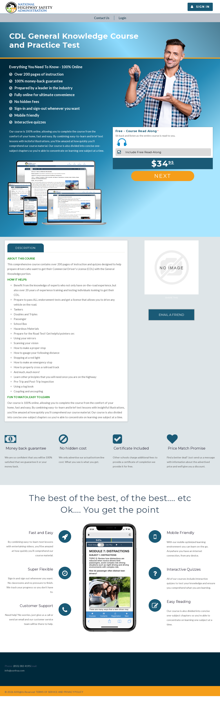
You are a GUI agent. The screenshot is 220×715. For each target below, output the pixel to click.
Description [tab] (25, 248)
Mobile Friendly (180, 533)
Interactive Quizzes (184, 569)
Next (162, 176)
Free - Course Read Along (136, 131)
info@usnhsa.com (15, 670)
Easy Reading (179, 601)
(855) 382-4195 (22, 665)
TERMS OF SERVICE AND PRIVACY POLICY (59, 692)
